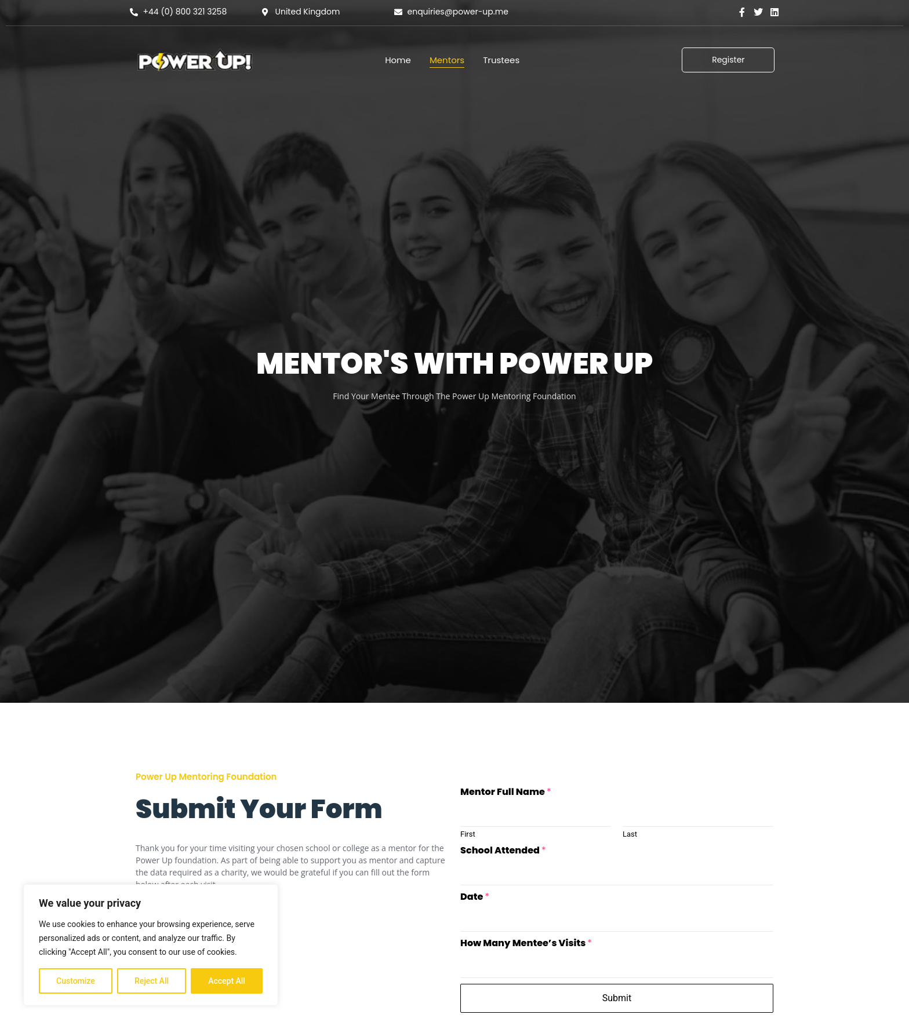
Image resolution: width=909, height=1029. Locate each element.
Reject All (151, 981)
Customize (75, 981)
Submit (616, 998)
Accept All (226, 981)
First (467, 834)
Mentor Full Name (505, 792)
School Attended (503, 851)
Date (474, 897)
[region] (150, 945)
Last (630, 834)
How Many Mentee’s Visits (526, 943)
